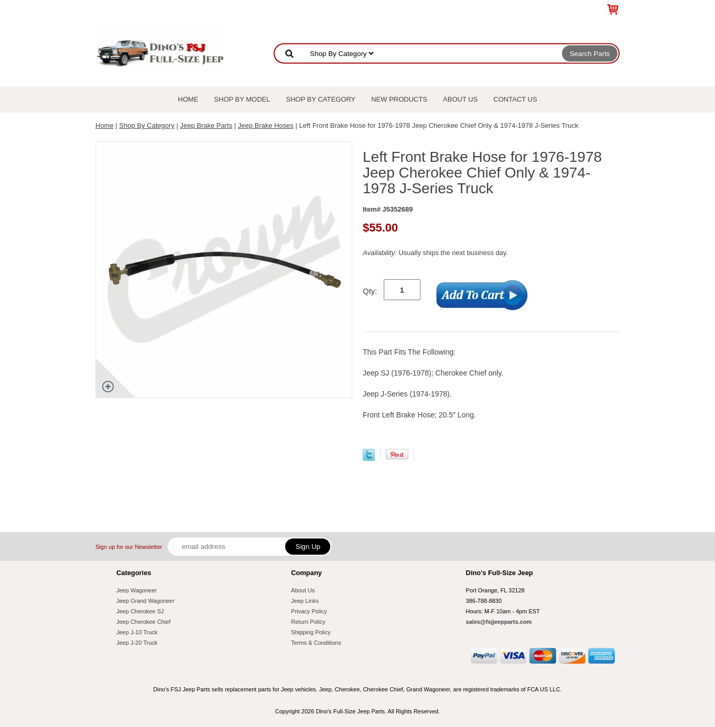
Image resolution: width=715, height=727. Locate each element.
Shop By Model (242, 99)
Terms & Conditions (316, 643)
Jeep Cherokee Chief (143, 622)
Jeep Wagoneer (136, 590)
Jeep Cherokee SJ (140, 611)
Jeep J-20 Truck (136, 643)
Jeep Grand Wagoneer (145, 601)
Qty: (370, 291)
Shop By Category (321, 99)
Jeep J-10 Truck (136, 632)
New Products (399, 99)
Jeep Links (305, 601)
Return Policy (308, 622)
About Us (460, 99)
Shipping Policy (310, 632)
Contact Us (515, 99)
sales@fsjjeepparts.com (499, 622)
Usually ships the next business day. (435, 253)
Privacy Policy (309, 611)
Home (188, 99)
